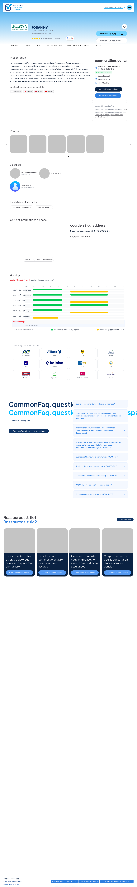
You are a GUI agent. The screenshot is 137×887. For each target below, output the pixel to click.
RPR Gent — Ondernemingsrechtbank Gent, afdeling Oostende (110, 114)
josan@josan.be (104, 76)
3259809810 (103, 83)
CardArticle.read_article (19, 572)
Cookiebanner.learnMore (11, 884)
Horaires (98, 45)
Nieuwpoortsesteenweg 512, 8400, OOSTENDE (110, 67)
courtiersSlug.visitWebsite (108, 96)
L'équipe (38, 45)
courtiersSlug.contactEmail (108, 89)
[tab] (68, 156)
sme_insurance (43, 207)
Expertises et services (54, 45)
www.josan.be (104, 79)
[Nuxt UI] (14, 7)
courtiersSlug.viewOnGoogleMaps (38, 259)
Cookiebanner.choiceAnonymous (64, 881)
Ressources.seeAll (125, 519)
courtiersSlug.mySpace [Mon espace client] (111, 33)
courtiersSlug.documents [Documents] (110, 41)
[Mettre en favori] (124, 26)
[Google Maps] (70, 38)
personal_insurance (22, 207)
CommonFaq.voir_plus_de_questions (29, 431)
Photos (28, 45)
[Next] (130, 144)
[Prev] (6, 144)
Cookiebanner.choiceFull (89, 881)
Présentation (15, 45)
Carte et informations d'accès (78, 45)
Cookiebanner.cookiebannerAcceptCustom (116, 881)
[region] (68, 144)
